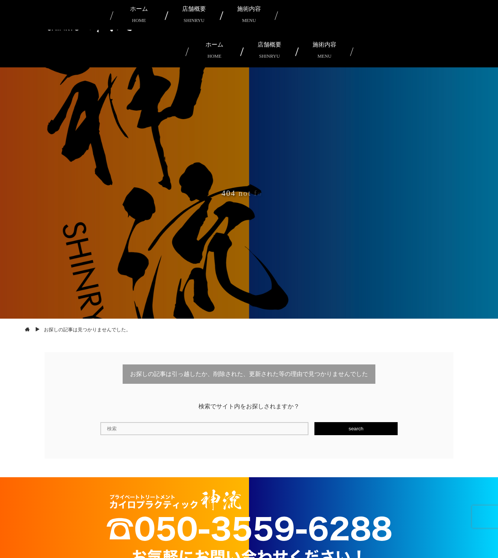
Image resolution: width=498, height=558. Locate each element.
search (356, 428)
